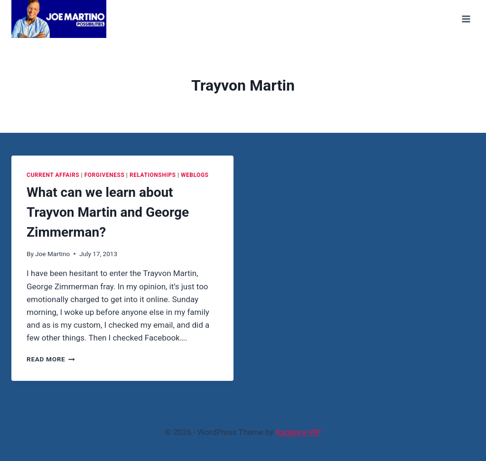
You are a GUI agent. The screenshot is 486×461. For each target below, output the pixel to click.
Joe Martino (52, 254)
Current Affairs (53, 175)
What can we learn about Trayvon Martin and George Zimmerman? (108, 212)
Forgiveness (104, 175)
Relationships (153, 175)
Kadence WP (298, 432)
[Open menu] (466, 18)
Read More (51, 359)
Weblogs (195, 175)
